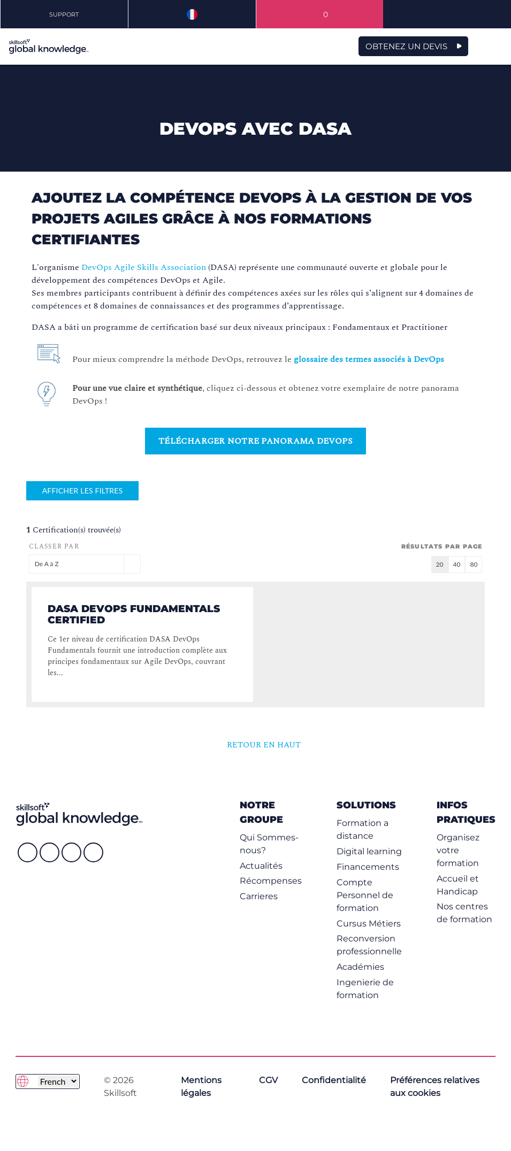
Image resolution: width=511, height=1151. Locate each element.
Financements (368, 867)
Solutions (366, 804)
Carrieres (259, 896)
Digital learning (369, 851)
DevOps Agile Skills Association (143, 267)
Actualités (261, 866)
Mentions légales (201, 1086)
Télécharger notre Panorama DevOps (255, 441)
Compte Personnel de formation (365, 895)
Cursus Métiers (369, 923)
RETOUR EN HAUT (257, 745)
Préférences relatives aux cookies (434, 1086)
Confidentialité (334, 1080)
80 (473, 564)
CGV (268, 1080)
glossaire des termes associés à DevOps (369, 359)
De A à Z (85, 564)
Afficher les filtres (82, 490)
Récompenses (271, 881)
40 (457, 564)
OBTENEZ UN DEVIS (406, 46)
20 (440, 564)
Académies (360, 967)
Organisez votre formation (458, 850)
